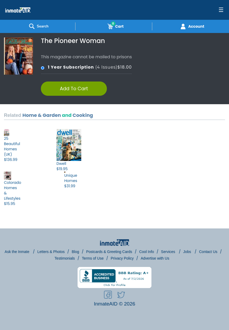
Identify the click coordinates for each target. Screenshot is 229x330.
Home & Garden (41, 115)
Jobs (187, 252)
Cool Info (146, 252)
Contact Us (208, 252)
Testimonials (65, 258)
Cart (114, 26)
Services (168, 252)
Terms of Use (92, 258)
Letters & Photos (51, 252)
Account (191, 26)
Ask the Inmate (17, 252)
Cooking (83, 115)
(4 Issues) (86, 67)
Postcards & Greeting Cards (109, 252)
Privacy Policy (122, 258)
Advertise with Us (155, 258)
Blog (75, 252)
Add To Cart (74, 88)
